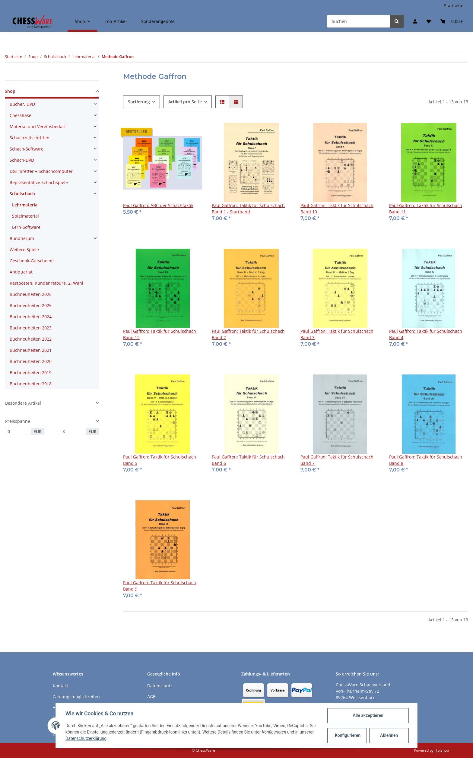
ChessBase (20, 115)
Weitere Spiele (24, 249)
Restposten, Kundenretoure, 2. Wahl (46, 283)
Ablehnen (389, 735)
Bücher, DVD (22, 104)
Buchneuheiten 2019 (31, 372)
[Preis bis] (73, 432)
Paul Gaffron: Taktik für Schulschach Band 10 (336, 208)
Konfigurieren (347, 735)
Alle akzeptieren (368, 715)
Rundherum (22, 238)
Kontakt (60, 685)
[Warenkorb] (452, 21)
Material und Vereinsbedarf (38, 126)
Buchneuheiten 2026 (31, 294)
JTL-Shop (441, 750)
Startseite (453, 5)
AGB (151, 696)
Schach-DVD (22, 160)
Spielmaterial (25, 216)
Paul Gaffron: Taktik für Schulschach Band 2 (248, 334)
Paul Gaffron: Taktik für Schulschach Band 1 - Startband (248, 208)
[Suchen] (358, 21)
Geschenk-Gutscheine (32, 261)
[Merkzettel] (429, 21)
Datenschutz (160, 685)
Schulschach (22, 193)
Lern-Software (26, 227)
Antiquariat (21, 272)
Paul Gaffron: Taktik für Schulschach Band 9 (159, 586)
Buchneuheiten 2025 (31, 305)
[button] (415, 21)
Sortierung (139, 102)
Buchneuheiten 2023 (31, 328)
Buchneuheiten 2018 (31, 384)
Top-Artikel (116, 21)
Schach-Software (26, 149)
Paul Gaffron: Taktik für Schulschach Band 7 (336, 460)
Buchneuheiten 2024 (31, 316)
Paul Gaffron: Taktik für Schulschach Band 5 (159, 460)
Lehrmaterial (25, 205)
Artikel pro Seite (185, 102)
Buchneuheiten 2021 (31, 350)
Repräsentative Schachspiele (39, 182)
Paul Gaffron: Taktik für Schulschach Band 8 (425, 460)
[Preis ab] (18, 432)
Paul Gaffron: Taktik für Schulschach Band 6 (248, 460)
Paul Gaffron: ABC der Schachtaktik (158, 205)
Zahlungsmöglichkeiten (76, 696)
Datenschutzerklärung (85, 738)
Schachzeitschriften (29, 138)
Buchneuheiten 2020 (31, 361)
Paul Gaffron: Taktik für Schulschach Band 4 (425, 334)
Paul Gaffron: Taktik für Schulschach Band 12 (159, 334)
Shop (10, 91)
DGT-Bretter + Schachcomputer (41, 171)
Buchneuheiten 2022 (31, 339)
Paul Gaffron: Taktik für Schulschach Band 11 (425, 208)
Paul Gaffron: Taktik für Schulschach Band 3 (336, 334)
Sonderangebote (158, 21)
